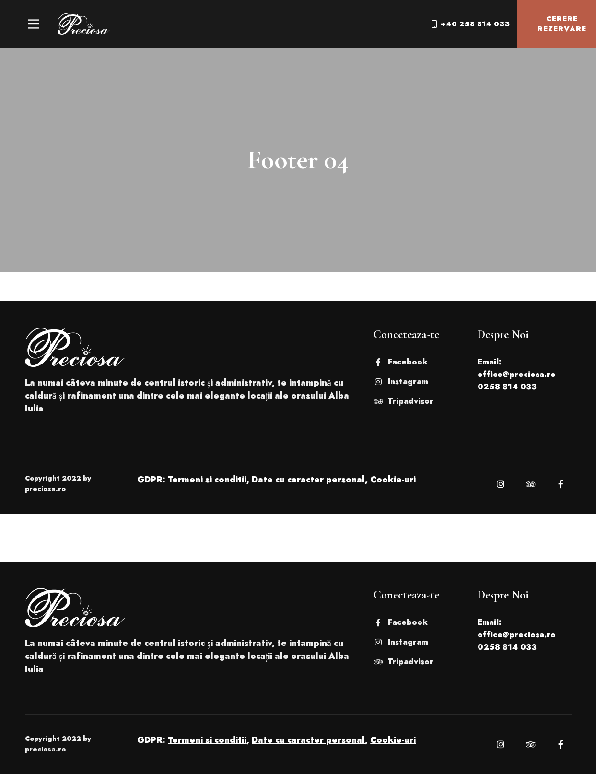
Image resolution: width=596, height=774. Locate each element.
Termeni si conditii (207, 479)
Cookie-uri (393, 479)
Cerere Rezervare (555, 23)
